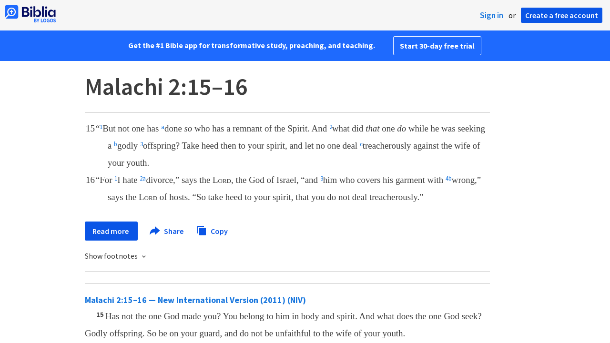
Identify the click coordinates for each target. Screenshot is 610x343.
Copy (212, 230)
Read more (111, 231)
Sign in (491, 15)
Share (167, 231)
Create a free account (561, 15)
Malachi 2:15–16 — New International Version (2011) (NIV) (195, 299)
